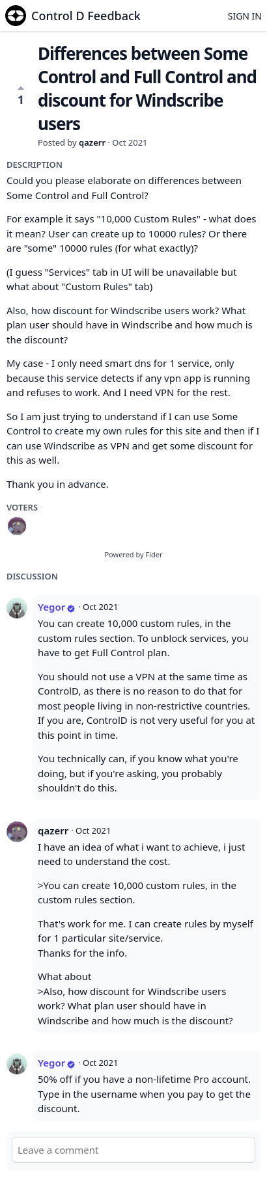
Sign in (245, 16)
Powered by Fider (133, 554)
